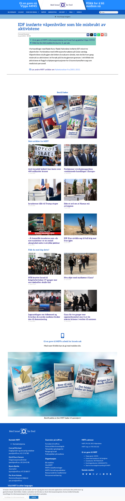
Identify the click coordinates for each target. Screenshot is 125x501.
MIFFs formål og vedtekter (55, 470)
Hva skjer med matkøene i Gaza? (79, 278)
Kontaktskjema (19, 444)
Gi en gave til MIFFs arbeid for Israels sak (62, 341)
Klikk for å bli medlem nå (95, 5)
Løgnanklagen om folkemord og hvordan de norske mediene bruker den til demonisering (44, 317)
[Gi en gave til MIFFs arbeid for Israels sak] (62, 335)
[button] (91, 34)
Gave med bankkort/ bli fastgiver (97, 458)
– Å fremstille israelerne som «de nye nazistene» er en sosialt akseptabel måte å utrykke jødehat (44, 240)
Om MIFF (63, 12)
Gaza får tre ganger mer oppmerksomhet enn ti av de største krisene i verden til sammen (80, 317)
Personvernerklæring (53, 475)
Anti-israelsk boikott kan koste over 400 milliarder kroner (44, 170)
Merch (79, 12)
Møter (43, 12)
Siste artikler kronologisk (54, 446)
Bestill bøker (62, 92)
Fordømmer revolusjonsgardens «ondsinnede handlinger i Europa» (79, 170)
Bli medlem (12, 12)
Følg (72, 12)
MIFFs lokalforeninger (53, 468)
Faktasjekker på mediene (54, 454)
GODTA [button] (34, 497)
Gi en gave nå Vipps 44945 (28, 5)
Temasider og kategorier (54, 449)
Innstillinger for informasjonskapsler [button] (14, 497)
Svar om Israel (32, 12)
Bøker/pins (52, 12)
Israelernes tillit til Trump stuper (43, 204)
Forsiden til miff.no (52, 444)
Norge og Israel (51, 451)
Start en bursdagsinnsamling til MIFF (98, 465)
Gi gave (21, 12)
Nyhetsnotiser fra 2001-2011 (67, 69)
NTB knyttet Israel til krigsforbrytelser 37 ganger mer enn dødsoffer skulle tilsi (42, 280)
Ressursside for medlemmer (55, 473)
